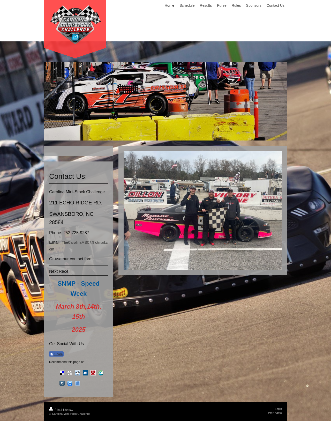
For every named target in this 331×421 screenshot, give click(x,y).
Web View (275, 413)
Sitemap (68, 409)
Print (55, 409)
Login (278, 408)
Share (56, 354)
